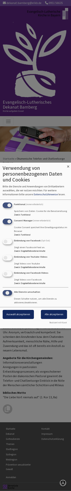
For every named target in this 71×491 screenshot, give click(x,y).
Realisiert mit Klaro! (58, 322)
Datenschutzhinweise (46, 194)
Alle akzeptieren (54, 314)
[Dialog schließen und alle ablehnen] (68, 165)
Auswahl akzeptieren (18, 314)
